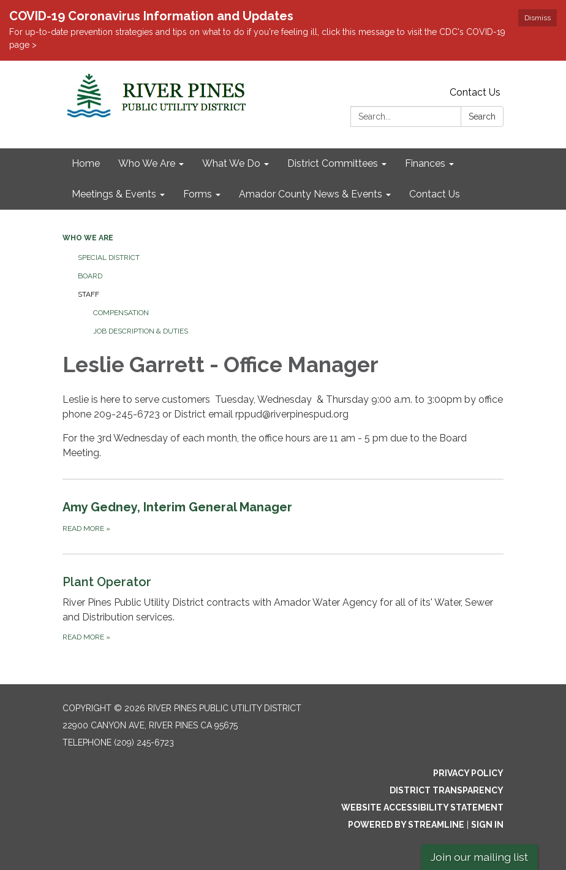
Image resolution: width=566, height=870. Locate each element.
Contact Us (475, 92)
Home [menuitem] (86, 163)
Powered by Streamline (406, 825)
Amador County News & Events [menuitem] (310, 194)
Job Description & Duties (140, 331)
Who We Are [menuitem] (146, 163)
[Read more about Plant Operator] (283, 608)
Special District (109, 257)
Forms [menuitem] (197, 194)
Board (90, 276)
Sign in (487, 825)
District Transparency (447, 790)
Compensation (121, 312)
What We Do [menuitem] (231, 163)
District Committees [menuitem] (332, 163)
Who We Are (87, 238)
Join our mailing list (479, 856)
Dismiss (537, 17)
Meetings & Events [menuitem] (114, 194)
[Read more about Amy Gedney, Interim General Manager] (283, 516)
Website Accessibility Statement (422, 807)
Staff (88, 294)
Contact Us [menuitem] (434, 194)
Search (482, 116)
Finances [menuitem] (425, 163)
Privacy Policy (468, 773)
